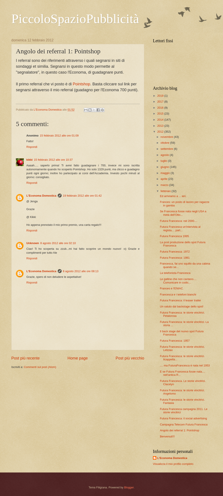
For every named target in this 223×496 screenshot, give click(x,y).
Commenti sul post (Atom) (40, 367)
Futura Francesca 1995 (174, 236)
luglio (164, 160)
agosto (165, 155)
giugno (165, 167)
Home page (78, 358)
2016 (160, 107)
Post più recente (25, 358)
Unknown (32, 243)
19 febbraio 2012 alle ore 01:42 (82, 195)
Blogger (129, 487)
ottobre (165, 142)
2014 (160, 119)
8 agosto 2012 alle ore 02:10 (58, 243)
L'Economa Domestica (41, 195)
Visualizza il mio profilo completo (173, 464)
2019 (160, 95)
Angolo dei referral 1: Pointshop (179, 430)
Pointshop (81, 84)
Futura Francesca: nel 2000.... (178, 221)
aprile (164, 179)
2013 (160, 125)
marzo (164, 185)
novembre (167, 136)
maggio (165, 173)
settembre (167, 148)
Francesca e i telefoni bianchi (178, 294)
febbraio (165, 191)
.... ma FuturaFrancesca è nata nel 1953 (185, 365)
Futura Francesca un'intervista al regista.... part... (180, 228)
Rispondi (31, 146)
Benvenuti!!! (167, 436)
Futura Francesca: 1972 (175, 251)
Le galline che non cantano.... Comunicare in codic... (178, 280)
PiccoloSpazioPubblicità (75, 19)
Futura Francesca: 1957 (175, 340)
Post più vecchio (130, 358)
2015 (160, 113)
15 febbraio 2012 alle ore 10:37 (53, 159)
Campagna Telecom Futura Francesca (184, 424)
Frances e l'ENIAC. (172, 288)
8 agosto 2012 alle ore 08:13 (80, 271)
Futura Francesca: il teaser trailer (180, 300)
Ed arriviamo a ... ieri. (173, 196)
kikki (29, 159)
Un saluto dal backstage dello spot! (181, 306)
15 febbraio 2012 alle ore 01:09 (59, 135)
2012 (160, 131)
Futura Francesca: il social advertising (183, 418)
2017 (160, 101)
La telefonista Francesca (175, 273)
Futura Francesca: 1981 (175, 257)
